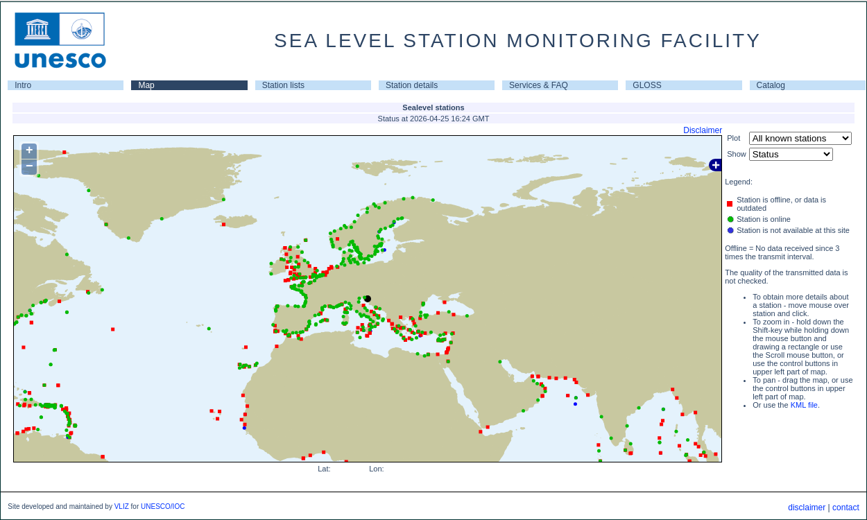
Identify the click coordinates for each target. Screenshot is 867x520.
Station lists (283, 85)
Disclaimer (702, 130)
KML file (804, 405)
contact (845, 507)
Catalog (771, 85)
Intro (23, 85)
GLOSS (647, 85)
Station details (412, 85)
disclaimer (806, 507)
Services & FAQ (538, 85)
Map (146, 85)
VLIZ (121, 506)
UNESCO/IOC (162, 506)
